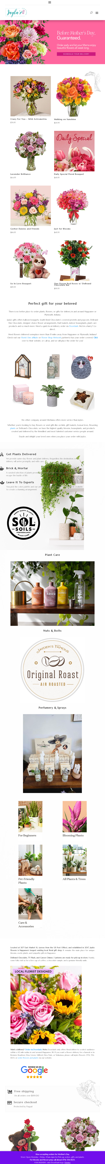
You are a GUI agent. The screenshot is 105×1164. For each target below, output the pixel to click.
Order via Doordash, (34, 1049)
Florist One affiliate (29, 337)
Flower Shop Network (51, 337)
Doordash (73, 326)
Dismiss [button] (67, 1162)
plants (12, 428)
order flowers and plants (28, 1058)
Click (96, 337)
